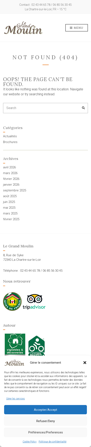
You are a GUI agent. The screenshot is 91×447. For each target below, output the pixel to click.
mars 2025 (10, 213)
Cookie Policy (30, 441)
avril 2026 (9, 167)
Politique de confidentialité (52, 441)
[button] (85, 363)
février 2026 (11, 179)
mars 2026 (10, 173)
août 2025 (10, 196)
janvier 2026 (11, 184)
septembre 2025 (14, 190)
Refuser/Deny (45, 421)
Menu (76, 28)
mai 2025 (9, 208)
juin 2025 (9, 202)
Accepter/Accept (45, 410)
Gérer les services (15, 398)
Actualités (10, 136)
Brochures (10, 142)
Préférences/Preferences (45, 432)
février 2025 (11, 219)
